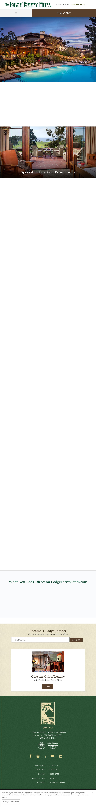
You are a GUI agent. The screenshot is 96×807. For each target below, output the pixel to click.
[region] (48, 798)
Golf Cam (54, 774)
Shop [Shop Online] (47, 686)
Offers (41, 774)
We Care (41, 782)
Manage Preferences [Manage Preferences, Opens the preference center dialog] (11, 802)
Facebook (31, 756)
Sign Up (76, 640)
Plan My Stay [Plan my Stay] (64, 13)
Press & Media (38, 778)
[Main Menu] (16, 14)
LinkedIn (61, 756)
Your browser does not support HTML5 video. (48, 49)
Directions (39, 765)
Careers (53, 770)
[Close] (92, 792)
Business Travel (57, 782)
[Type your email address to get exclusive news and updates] (40, 639)
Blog (52, 778)
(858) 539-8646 (78, 4)
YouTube (53, 756)
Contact (54, 765)
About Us (40, 770)
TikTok (46, 756)
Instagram (39, 756)
